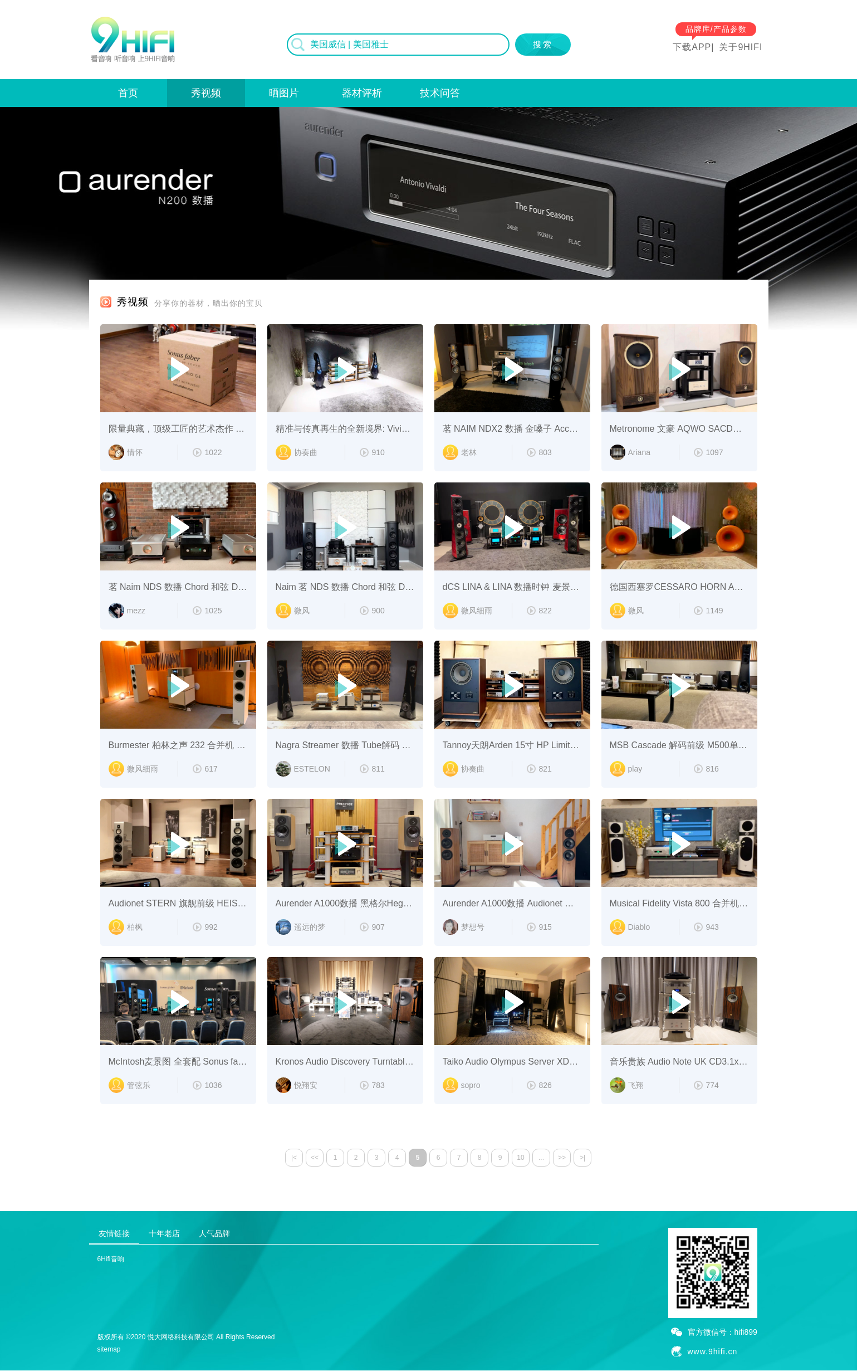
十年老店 (164, 1233)
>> (562, 1158)
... (541, 1158)
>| (582, 1158)
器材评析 (362, 93)
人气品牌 (214, 1233)
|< (294, 1158)
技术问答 (440, 93)
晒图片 (284, 93)
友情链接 (114, 1233)
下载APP (692, 47)
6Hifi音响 (110, 1259)
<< (315, 1158)
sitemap (109, 1349)
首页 (128, 93)
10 (520, 1158)
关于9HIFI (740, 47)
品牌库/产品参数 (716, 29)
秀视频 (206, 93)
